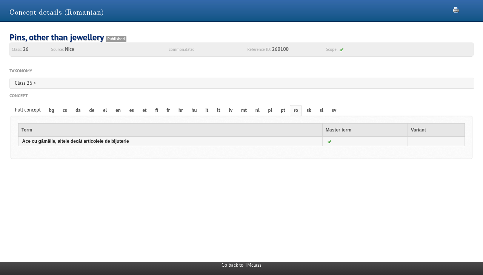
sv (334, 110)
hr (180, 110)
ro (296, 110)
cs (65, 110)
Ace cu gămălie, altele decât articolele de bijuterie (75, 141)
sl (321, 110)
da (77, 110)
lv (230, 110)
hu (194, 110)
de (92, 110)
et (145, 110)
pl (270, 110)
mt (244, 110)
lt (218, 110)
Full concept (28, 110)
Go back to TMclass (241, 265)
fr (168, 110)
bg (51, 110)
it (206, 110)
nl (257, 110)
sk (309, 110)
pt (283, 110)
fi (156, 110)
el (105, 110)
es (131, 110)
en (118, 110)
